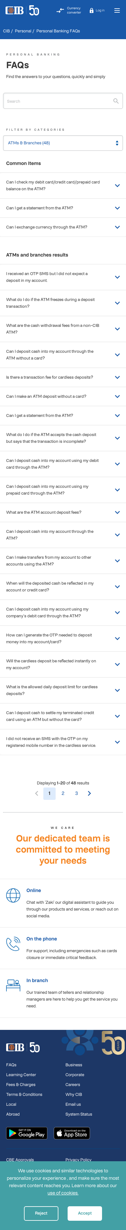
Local (11, 1104)
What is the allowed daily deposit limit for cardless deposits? (63, 690)
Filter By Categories (35, 130)
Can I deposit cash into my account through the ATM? (63, 535)
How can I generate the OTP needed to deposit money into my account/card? (63, 638)
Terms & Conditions (24, 1094)
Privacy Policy (78, 1160)
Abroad (13, 1114)
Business (73, 1065)
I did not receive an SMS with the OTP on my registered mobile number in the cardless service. (63, 742)
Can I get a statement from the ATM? (63, 208)
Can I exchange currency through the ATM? (63, 227)
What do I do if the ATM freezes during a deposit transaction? (63, 303)
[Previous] (36, 794)
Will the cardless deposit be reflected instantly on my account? (63, 664)
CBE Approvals (20, 1160)
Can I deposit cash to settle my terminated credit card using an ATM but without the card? (63, 716)
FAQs (11, 1065)
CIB (6, 31)
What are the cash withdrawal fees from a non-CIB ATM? (63, 329)
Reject (41, 1213)
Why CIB (73, 1094)
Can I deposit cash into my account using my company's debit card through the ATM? (63, 612)
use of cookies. (63, 1193)
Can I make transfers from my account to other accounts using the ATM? (63, 560)
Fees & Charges (20, 1084)
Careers (72, 1084)
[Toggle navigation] (117, 10)
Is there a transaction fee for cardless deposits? (63, 377)
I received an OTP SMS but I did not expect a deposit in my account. (63, 277)
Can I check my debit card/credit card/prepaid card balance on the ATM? (63, 185)
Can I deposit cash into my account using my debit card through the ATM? (63, 464)
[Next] (89, 794)
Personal (23, 31)
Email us (73, 1104)
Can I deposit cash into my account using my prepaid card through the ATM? (63, 490)
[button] (97, 10)
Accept (85, 1213)
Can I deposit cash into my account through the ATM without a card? (63, 354)
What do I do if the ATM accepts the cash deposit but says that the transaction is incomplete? (63, 438)
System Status (78, 1114)
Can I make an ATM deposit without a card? (63, 396)
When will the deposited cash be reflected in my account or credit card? (63, 586)
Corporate (74, 1074)
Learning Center (21, 1074)
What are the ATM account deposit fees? (63, 512)
